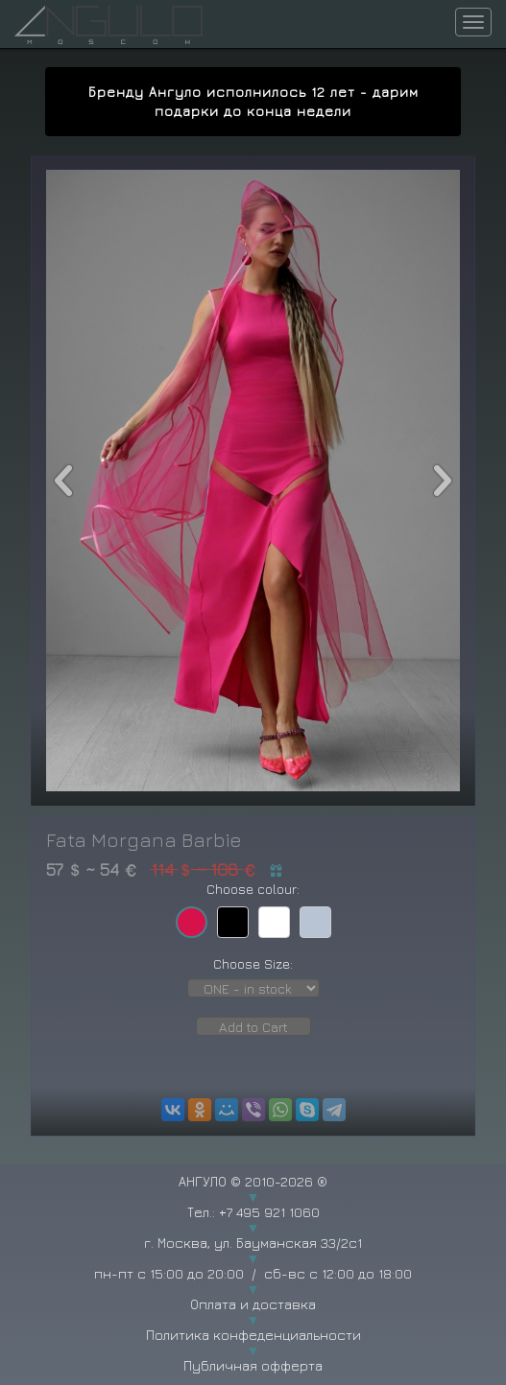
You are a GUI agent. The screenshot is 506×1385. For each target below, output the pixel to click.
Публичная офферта (253, 1365)
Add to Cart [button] (253, 1027)
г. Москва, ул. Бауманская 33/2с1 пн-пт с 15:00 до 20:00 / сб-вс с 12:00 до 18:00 (253, 1257)
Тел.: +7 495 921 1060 (253, 1212)
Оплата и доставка (253, 1304)
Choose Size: (253, 963)
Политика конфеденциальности (253, 1334)
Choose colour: (253, 888)
